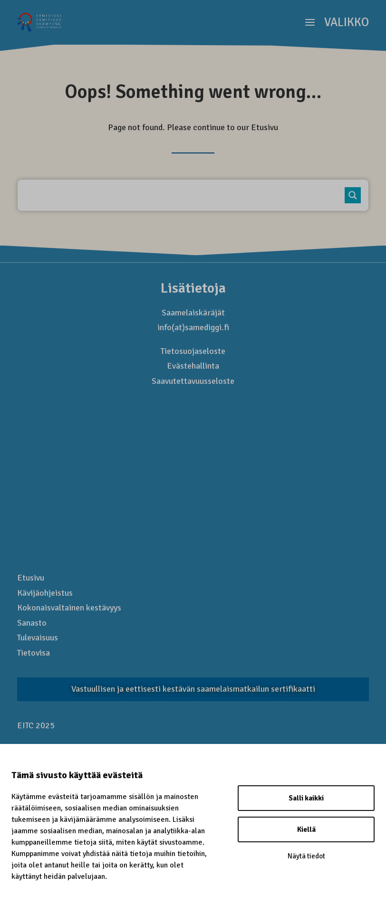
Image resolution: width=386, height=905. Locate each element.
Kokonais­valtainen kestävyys (69, 607)
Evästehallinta (193, 366)
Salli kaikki (306, 798)
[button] (337, 22)
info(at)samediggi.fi (193, 327)
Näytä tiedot (306, 856)
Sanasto (32, 623)
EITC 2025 (36, 725)
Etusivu (264, 127)
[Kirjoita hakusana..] (187, 195)
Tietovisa (33, 653)
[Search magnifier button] (353, 195)
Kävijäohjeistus (45, 593)
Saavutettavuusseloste (193, 381)
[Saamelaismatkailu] (39, 22)
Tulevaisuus (37, 637)
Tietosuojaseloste (193, 351)
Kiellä (306, 829)
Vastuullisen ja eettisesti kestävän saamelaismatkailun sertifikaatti (193, 689)
